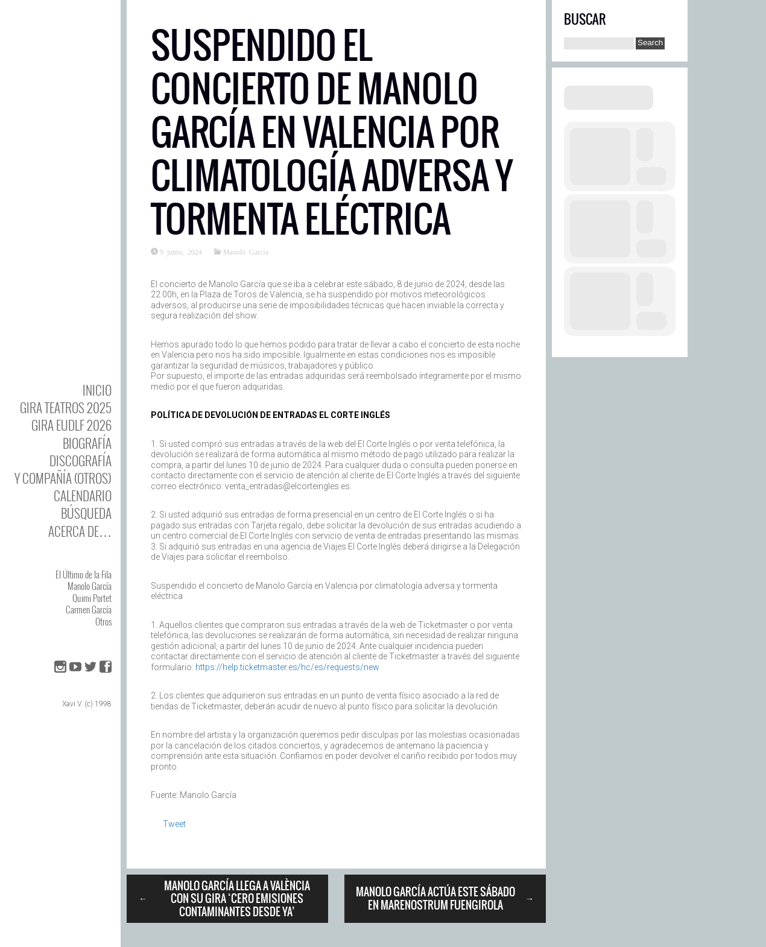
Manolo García (90, 585)
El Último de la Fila (83, 574)
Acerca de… (80, 531)
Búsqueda (86, 513)
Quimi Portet (92, 597)
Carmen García (89, 609)
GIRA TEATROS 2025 (66, 407)
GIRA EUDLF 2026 (71, 425)
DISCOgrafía (80, 460)
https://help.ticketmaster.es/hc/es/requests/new (287, 667)
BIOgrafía (87, 443)
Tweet (174, 824)
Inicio (97, 390)
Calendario (83, 495)
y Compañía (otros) (63, 478)
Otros (103, 621)
